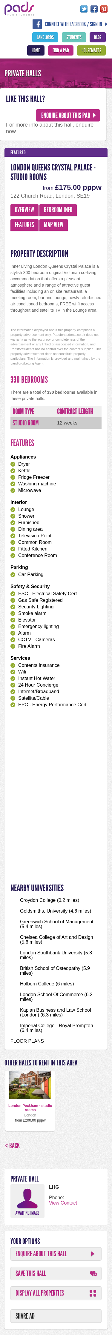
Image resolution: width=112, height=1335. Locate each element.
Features (24, 225)
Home (36, 50)
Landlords (45, 37)
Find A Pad (61, 50)
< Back (12, 1146)
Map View (53, 225)
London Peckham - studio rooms (30, 1108)
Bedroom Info (58, 210)
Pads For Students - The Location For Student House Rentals (19, 8)
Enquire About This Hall (41, 1254)
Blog (97, 37)
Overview (24, 210)
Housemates (91, 50)
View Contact (63, 1202)
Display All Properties (40, 1293)
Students (74, 37)
